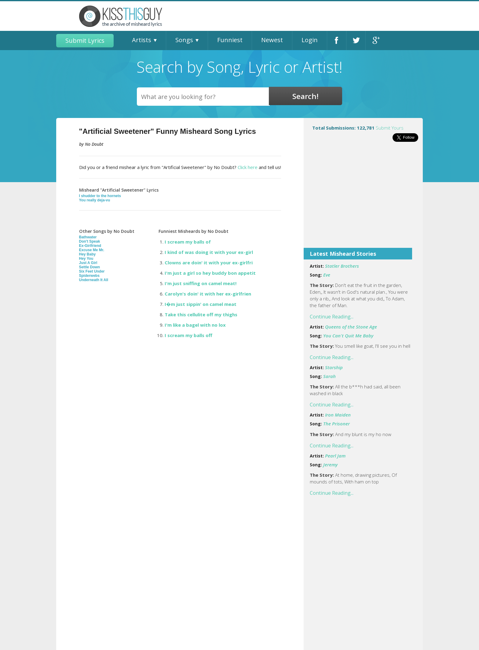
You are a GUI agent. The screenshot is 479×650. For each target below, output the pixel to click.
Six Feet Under (92, 271)
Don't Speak (89, 241)
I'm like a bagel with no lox (195, 325)
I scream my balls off (188, 335)
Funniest (230, 40)
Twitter (355, 40)
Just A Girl (88, 263)
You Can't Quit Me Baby (348, 335)
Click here (248, 167)
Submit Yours (390, 128)
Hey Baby (87, 254)
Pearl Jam (335, 456)
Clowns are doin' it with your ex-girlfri (209, 262)
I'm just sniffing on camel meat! (200, 283)
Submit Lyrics (84, 40)
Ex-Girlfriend (90, 246)
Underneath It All (93, 280)
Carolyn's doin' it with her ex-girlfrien (208, 294)
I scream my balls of (188, 242)
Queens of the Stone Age (351, 327)
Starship (334, 367)
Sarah (329, 376)
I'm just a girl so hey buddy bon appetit (210, 273)
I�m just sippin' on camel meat (200, 304)
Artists (141, 40)
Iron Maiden (338, 415)
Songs (184, 40)
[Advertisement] (363, 199)
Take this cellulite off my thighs (201, 314)
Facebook (336, 40)
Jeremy (330, 464)
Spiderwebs (89, 276)
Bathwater (88, 237)
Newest (272, 40)
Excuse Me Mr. (91, 250)
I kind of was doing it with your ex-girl (209, 252)
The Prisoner (336, 423)
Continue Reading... (331, 316)
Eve (326, 275)
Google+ (375, 40)
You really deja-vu (94, 200)
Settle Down (89, 267)
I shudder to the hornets (100, 196)
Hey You (86, 258)
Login (310, 40)
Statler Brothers (342, 266)
